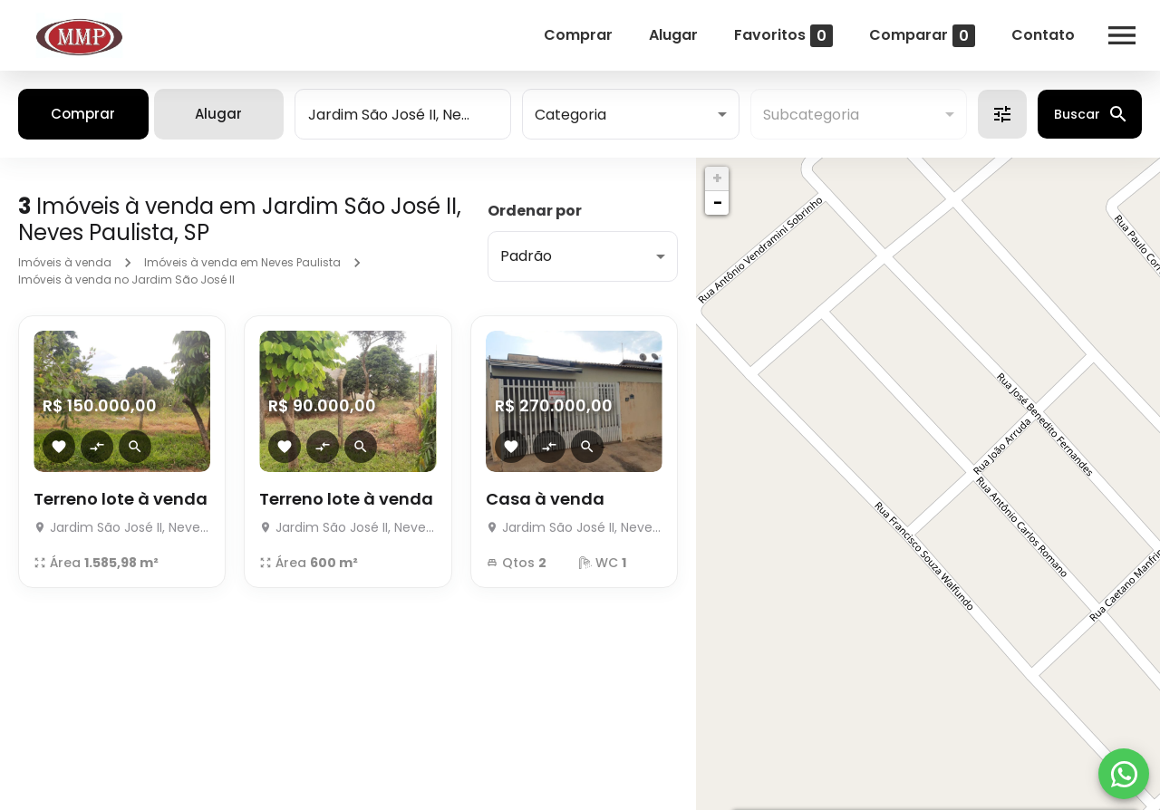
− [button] (717, 202)
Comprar (578, 34)
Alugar (673, 34)
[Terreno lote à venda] (122, 522)
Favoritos (783, 35)
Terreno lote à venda (121, 498)
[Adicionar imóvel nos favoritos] (59, 446)
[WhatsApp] (1123, 773)
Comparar (922, 35)
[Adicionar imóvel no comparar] (97, 446)
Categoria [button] (570, 114)
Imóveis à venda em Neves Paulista (242, 262)
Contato (1043, 34)
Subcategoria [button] (811, 114)
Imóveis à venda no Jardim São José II (126, 279)
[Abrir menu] (1122, 35)
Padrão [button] (526, 256)
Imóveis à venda (64, 262)
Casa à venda (545, 498)
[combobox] (403, 114)
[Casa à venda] (574, 522)
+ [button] (717, 178)
